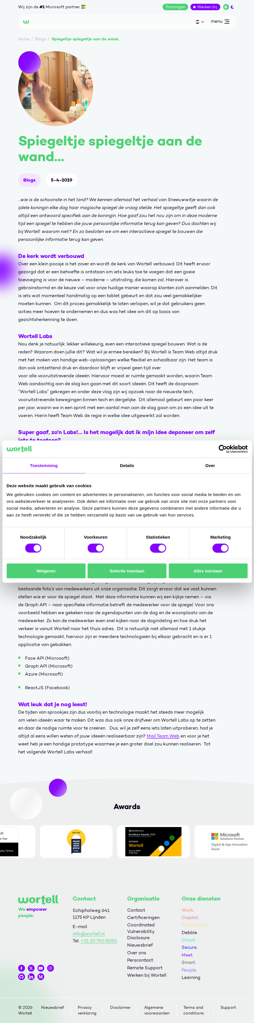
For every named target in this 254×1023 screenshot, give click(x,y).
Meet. (188, 955)
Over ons (136, 952)
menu (220, 22)
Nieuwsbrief (140, 945)
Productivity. (195, 925)
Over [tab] (210, 465)
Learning (191, 977)
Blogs (29, 180)
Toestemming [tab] (44, 465)
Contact (136, 910)
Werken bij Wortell (146, 975)
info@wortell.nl (89, 933)
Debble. (190, 932)
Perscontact (140, 960)
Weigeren (45, 570)
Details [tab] (127, 465)
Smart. (189, 962)
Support (228, 1007)
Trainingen (175, 7)
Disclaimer (120, 1007)
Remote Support (145, 967)
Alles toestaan (208, 570)
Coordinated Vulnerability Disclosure (141, 931)
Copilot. (190, 917)
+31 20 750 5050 (99, 940)
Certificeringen (143, 917)
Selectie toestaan (127, 570)
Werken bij (207, 7)
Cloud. (189, 940)
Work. (188, 910)
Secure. (190, 947)
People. (189, 970)
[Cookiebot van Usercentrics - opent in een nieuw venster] (222, 449)
